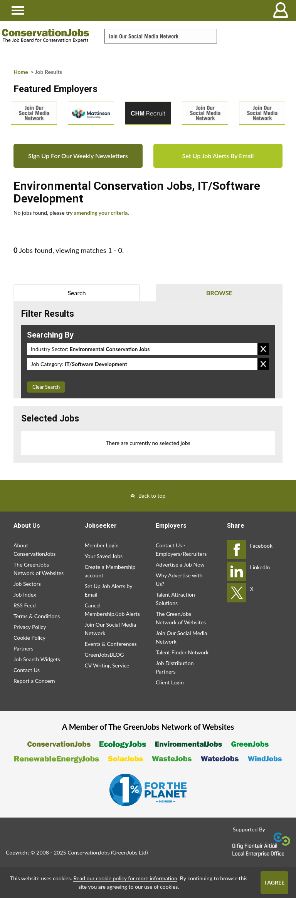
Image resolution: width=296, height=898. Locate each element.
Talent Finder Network (182, 652)
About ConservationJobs (34, 549)
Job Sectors (27, 583)
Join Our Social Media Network (110, 628)
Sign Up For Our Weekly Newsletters (78, 155)
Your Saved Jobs (104, 556)
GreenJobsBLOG (104, 654)
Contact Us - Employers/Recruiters (181, 549)
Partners (23, 648)
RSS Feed (24, 605)
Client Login (170, 682)
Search (76, 292)
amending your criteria (101, 212)
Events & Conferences (111, 643)
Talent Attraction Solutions (175, 598)
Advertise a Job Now (180, 564)
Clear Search (46, 387)
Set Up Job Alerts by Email (109, 590)
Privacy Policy (29, 627)
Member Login (102, 545)
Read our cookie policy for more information (125, 878)
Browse (219, 292)
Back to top (152, 495)
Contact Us (26, 670)
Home (20, 72)
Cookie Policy (29, 637)
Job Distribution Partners (174, 667)
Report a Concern (34, 680)
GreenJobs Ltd (129, 852)
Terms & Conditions (36, 616)
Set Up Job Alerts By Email (218, 155)
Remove (263, 349)
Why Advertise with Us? (179, 579)
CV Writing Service (107, 665)
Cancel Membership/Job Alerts (112, 609)
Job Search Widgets (36, 659)
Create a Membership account (110, 571)
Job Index (24, 594)
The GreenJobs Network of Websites (38, 568)
